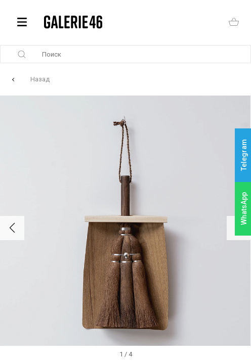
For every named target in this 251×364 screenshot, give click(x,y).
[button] (12, 228)
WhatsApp (244, 208)
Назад (40, 79)
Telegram (244, 155)
